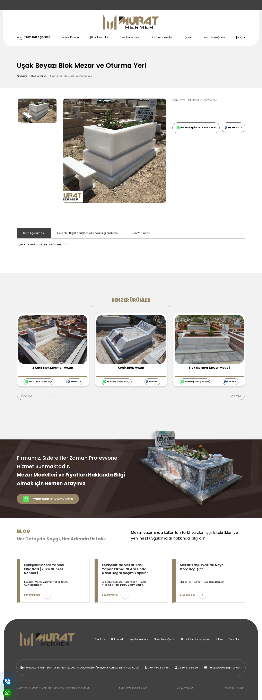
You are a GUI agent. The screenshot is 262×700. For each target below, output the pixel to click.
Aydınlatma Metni (234, 687)
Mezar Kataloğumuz (214, 37)
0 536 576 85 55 (188, 668)
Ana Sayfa (100, 639)
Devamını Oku (37, 595)
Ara (233, 127)
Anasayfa (22, 76)
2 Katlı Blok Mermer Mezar (52, 368)
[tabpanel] (131, 242)
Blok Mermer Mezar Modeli (209, 368)
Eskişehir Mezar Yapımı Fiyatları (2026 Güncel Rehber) (44, 569)
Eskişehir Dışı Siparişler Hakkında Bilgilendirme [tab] (87, 233)
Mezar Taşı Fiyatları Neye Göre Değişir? (202, 567)
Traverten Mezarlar (130, 37)
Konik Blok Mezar (131, 368)
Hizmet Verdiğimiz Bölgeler (195, 639)
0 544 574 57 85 (158, 668)
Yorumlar (234, 639)
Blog (23, 531)
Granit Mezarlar (99, 37)
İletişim (241, 37)
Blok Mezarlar (38, 76)
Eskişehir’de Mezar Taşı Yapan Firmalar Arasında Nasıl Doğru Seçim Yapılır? (125, 569)
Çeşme (188, 37)
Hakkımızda (117, 639)
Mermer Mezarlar (70, 37)
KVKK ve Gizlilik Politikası (133, 687)
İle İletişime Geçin (196, 127)
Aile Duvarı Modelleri (162, 37)
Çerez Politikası (185, 687)
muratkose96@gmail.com (225, 668)
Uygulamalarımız (139, 639)
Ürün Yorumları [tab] (140, 233)
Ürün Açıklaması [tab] (33, 233)
